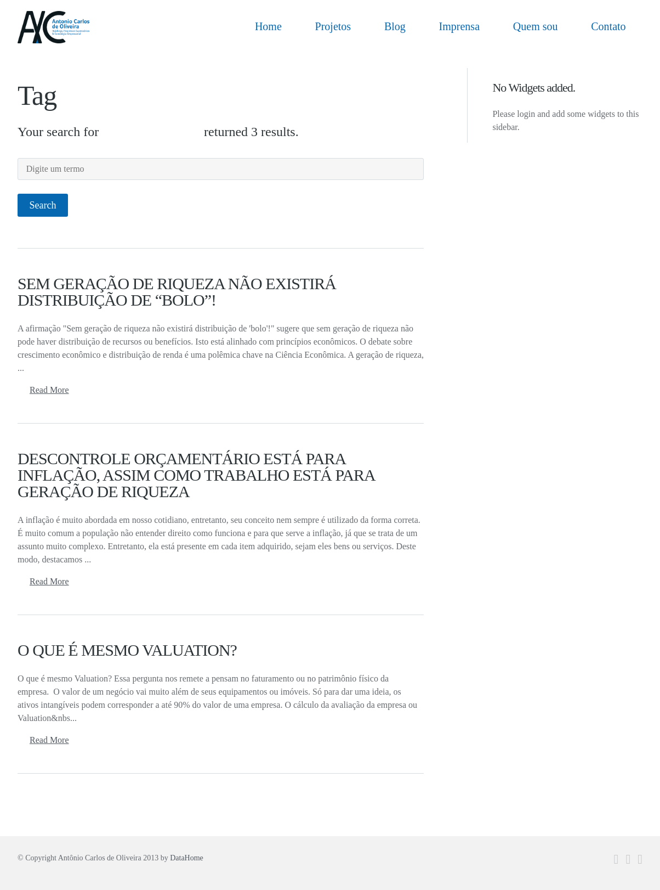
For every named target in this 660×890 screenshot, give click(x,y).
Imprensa (459, 26)
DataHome (186, 858)
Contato (608, 26)
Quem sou (535, 26)
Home (268, 26)
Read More (49, 390)
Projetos (333, 26)
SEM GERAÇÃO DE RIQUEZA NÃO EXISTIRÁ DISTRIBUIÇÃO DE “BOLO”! (177, 291)
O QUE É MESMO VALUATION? (127, 650)
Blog (395, 26)
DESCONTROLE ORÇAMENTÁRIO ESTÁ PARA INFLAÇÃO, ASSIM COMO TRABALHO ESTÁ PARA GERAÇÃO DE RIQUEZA (196, 474)
